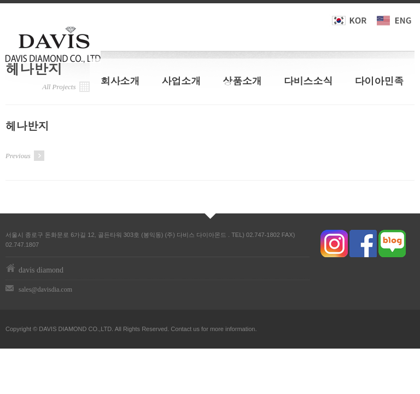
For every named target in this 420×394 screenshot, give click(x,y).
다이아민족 (379, 81)
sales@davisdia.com (45, 289)
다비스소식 (308, 81)
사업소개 (181, 81)
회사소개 (120, 81)
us (196, 329)
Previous (24, 155)
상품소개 (242, 81)
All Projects (66, 87)
